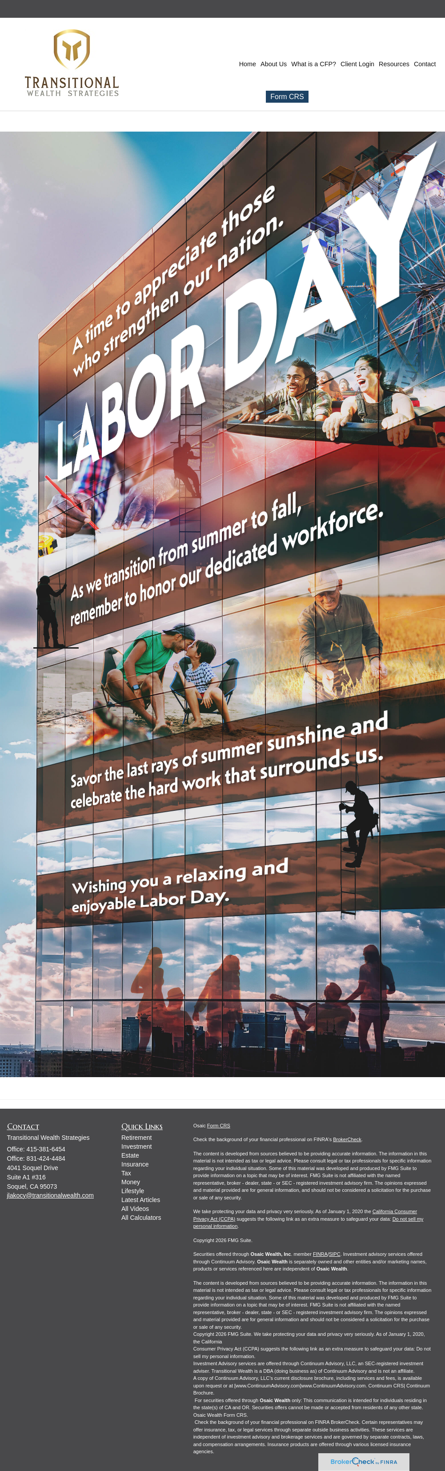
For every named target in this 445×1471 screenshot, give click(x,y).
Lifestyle (132, 1190)
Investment (136, 1146)
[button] (273, 64)
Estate (130, 1155)
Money (130, 1182)
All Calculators (141, 1217)
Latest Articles (140, 1199)
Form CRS (287, 96)
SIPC (335, 1254)
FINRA (320, 1254)
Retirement (136, 1137)
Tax (126, 1173)
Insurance (134, 1164)
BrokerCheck (347, 1139)
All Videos (135, 1208)
